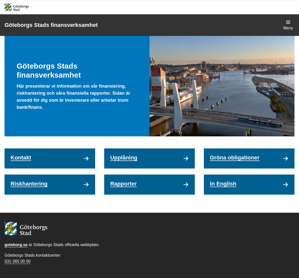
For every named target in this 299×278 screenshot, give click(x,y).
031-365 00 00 (17, 261)
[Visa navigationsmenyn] (288, 25)
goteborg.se (16, 245)
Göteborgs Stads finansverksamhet (51, 25)
